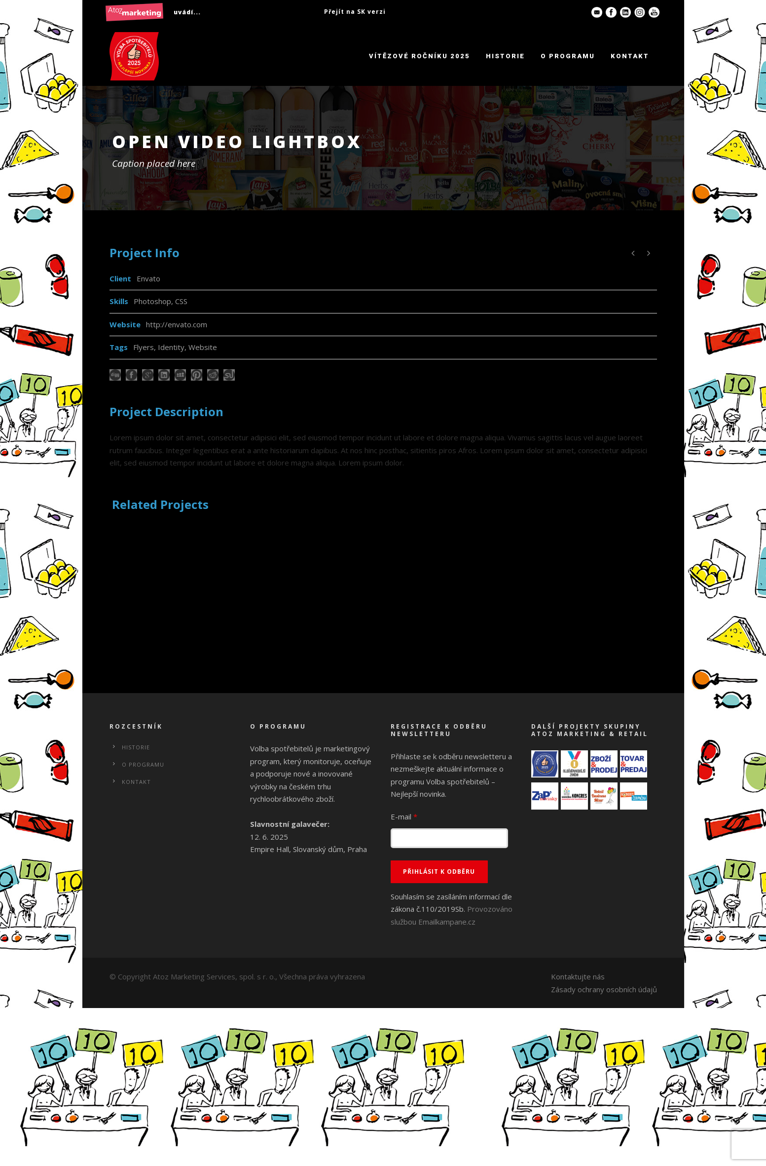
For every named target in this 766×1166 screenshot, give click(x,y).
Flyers (143, 347)
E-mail (404, 816)
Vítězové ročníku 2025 (419, 56)
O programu (568, 56)
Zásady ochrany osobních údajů (604, 989)
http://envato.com (176, 324)
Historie (505, 56)
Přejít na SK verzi (355, 11)
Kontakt (630, 56)
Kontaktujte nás (578, 976)
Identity (171, 347)
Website (202, 347)
